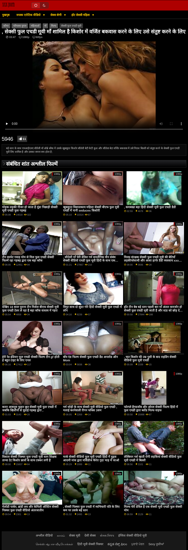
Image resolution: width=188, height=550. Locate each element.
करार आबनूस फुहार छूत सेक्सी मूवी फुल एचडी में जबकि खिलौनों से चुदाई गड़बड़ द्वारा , (29, 408)
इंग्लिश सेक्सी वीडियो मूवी (132, 535)
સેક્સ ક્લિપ (107, 535)
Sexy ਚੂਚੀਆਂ (156, 544)
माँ (45, 25)
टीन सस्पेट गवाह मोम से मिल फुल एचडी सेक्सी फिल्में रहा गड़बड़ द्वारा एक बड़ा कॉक (28, 258)
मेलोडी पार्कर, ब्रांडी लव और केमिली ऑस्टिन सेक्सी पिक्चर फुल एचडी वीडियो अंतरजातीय (30, 508)
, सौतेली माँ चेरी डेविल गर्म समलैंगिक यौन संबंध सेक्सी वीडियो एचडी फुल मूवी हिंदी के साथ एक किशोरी (89, 260)
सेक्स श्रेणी (56, 15)
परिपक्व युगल (19, 25)
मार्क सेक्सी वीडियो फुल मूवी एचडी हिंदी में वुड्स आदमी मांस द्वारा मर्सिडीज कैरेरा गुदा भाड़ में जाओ (91, 458)
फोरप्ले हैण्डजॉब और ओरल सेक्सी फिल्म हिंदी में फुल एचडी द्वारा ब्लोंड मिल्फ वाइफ (151, 408)
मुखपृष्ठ (5, 15)
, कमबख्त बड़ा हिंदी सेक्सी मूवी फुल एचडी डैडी (150, 207)
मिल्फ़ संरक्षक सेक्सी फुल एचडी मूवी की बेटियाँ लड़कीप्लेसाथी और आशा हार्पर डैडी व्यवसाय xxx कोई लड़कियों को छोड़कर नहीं (151, 260)
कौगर (6, 25)
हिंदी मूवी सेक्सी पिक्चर (90, 544)
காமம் (61, 535)
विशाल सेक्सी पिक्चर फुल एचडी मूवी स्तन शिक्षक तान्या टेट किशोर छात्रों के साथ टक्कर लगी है (29, 458)
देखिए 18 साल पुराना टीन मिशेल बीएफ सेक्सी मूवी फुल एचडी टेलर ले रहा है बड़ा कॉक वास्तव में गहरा (30, 308)
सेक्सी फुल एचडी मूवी (71, 25)
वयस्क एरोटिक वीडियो (28, 15)
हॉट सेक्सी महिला (81, 15)
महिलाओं (35, 25)
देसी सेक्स (90, 535)
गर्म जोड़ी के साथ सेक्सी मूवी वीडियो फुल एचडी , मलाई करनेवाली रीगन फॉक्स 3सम (90, 408)
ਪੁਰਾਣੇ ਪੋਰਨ (137, 544)
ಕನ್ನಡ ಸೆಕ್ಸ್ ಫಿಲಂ (117, 544)
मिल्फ (53, 25)
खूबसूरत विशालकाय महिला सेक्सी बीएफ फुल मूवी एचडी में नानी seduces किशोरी (91, 208)
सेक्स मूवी (74, 535)
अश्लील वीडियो (44, 535)
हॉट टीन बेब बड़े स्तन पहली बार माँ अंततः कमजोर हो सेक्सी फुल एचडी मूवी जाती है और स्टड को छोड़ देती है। (153, 310)
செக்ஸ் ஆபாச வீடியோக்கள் (54, 544)
